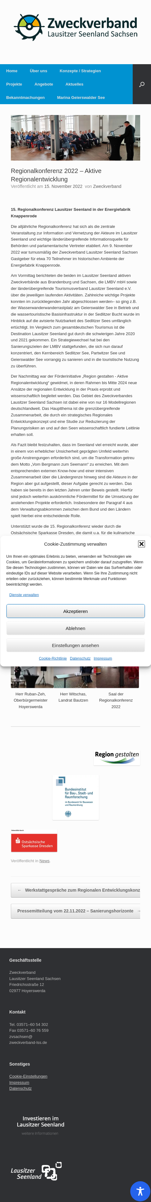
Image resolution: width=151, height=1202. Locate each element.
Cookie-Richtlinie (53, 658)
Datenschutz (80, 658)
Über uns (38, 71)
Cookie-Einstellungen (28, 1076)
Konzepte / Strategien (80, 71)
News (44, 860)
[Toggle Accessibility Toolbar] (140, 1191)
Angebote (43, 84)
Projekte (14, 84)
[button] (141, 543)
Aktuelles (74, 84)
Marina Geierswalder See (81, 97)
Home (11, 71)
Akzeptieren (75, 611)
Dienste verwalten (24, 594)
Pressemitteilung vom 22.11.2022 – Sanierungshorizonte (79, 911)
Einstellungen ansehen (75, 645)
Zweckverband (107, 186)
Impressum (103, 658)
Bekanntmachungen (25, 97)
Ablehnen (75, 628)
